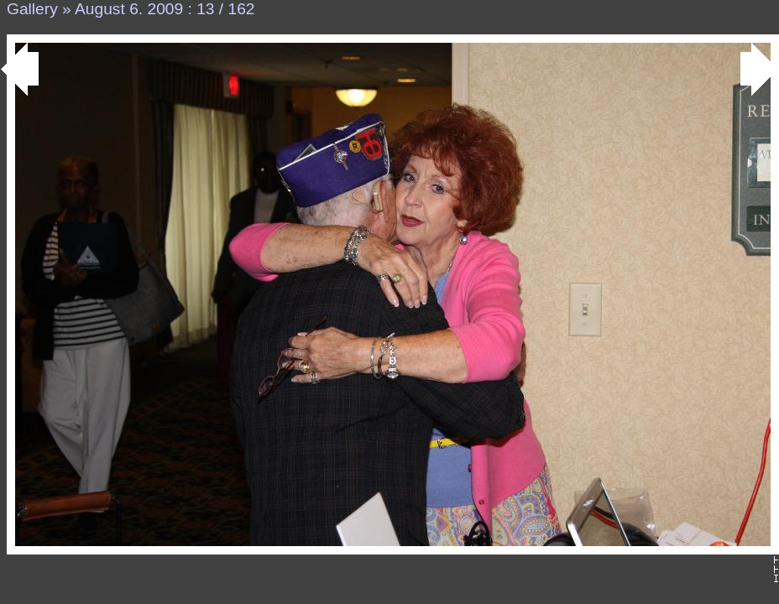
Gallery (32, 9)
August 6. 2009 (129, 9)
